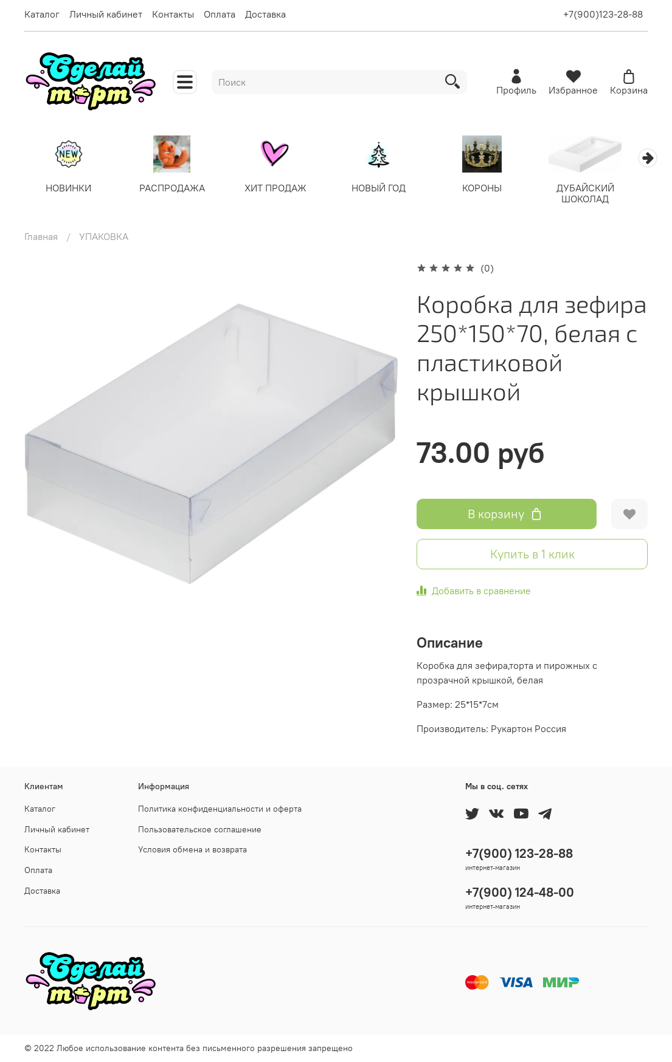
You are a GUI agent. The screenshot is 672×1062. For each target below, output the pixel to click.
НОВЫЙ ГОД (389, 189)
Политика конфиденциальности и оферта (220, 808)
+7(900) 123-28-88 (519, 853)
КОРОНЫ (495, 189)
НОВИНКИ (70, 189)
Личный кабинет (105, 14)
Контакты (173, 14)
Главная (41, 237)
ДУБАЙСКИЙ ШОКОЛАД (602, 194)
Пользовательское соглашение (200, 829)
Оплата (219, 14)
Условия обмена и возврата (192, 849)
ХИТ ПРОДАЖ (283, 189)
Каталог (42, 14)
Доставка (265, 14)
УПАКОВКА (103, 237)
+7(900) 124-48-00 (519, 892)
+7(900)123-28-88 (603, 14)
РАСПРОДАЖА (176, 189)
